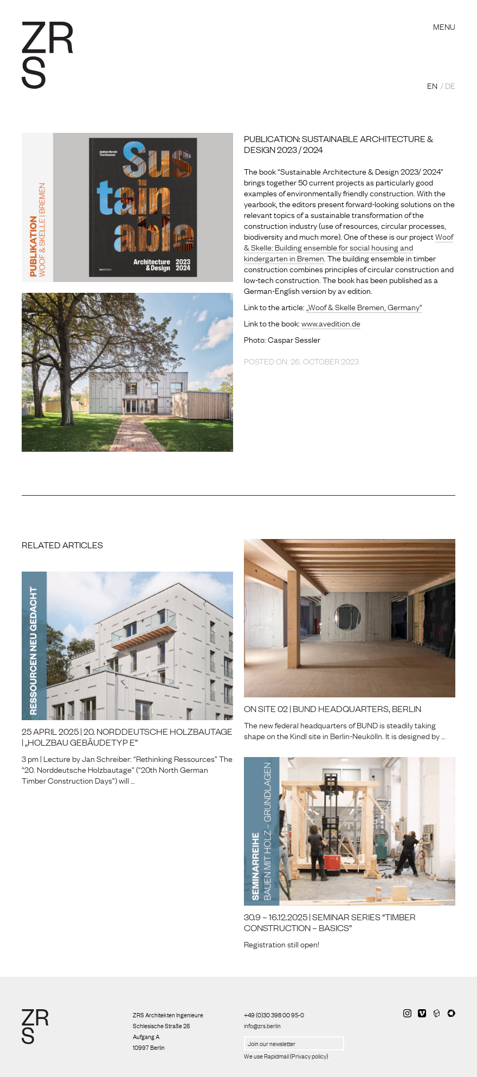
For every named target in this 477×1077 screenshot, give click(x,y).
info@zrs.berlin (262, 1025)
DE (450, 85)
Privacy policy (309, 1056)
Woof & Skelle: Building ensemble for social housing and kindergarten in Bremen (348, 247)
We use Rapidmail (266, 1056)
